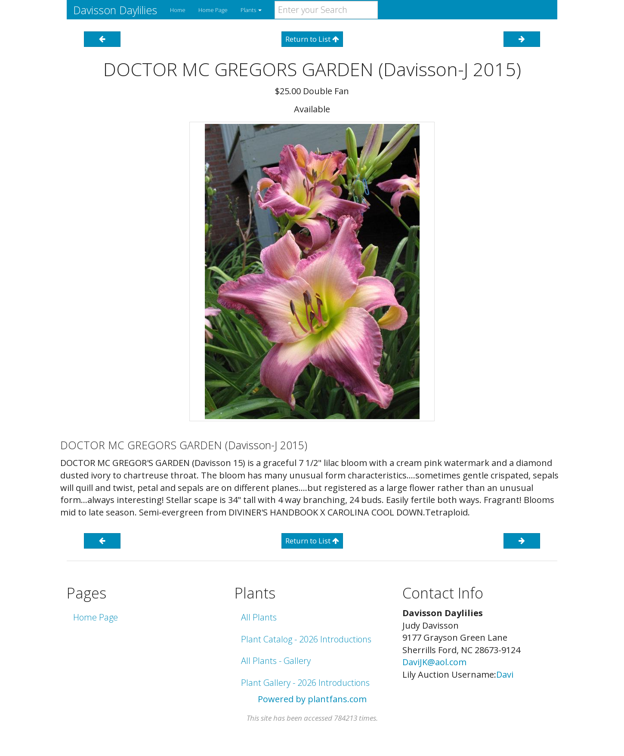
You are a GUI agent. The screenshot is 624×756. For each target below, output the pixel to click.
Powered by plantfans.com (312, 699)
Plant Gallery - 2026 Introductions (305, 682)
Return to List (312, 39)
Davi (504, 674)
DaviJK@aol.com (434, 662)
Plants (251, 10)
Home (177, 10)
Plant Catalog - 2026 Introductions (306, 639)
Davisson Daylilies (115, 10)
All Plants (259, 617)
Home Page (213, 10)
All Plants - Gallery (276, 661)
